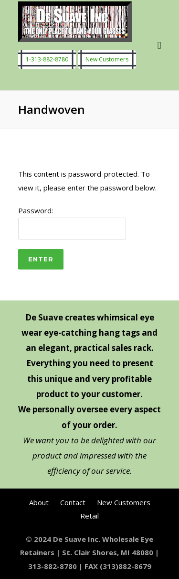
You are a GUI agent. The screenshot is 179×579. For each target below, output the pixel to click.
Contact (72, 502)
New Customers (106, 60)
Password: (72, 223)
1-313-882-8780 (47, 60)
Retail (89, 515)
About (39, 502)
